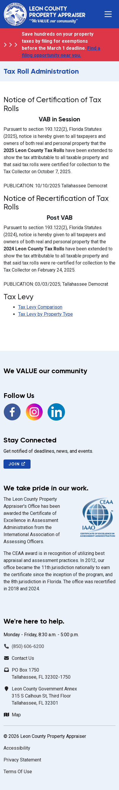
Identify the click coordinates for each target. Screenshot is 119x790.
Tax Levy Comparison (40, 307)
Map (16, 715)
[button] (108, 14)
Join (17, 464)
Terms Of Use (18, 771)
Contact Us (23, 658)
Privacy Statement (22, 760)
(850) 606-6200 (28, 646)
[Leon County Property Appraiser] (44, 14)
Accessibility (17, 748)
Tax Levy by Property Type (45, 314)
